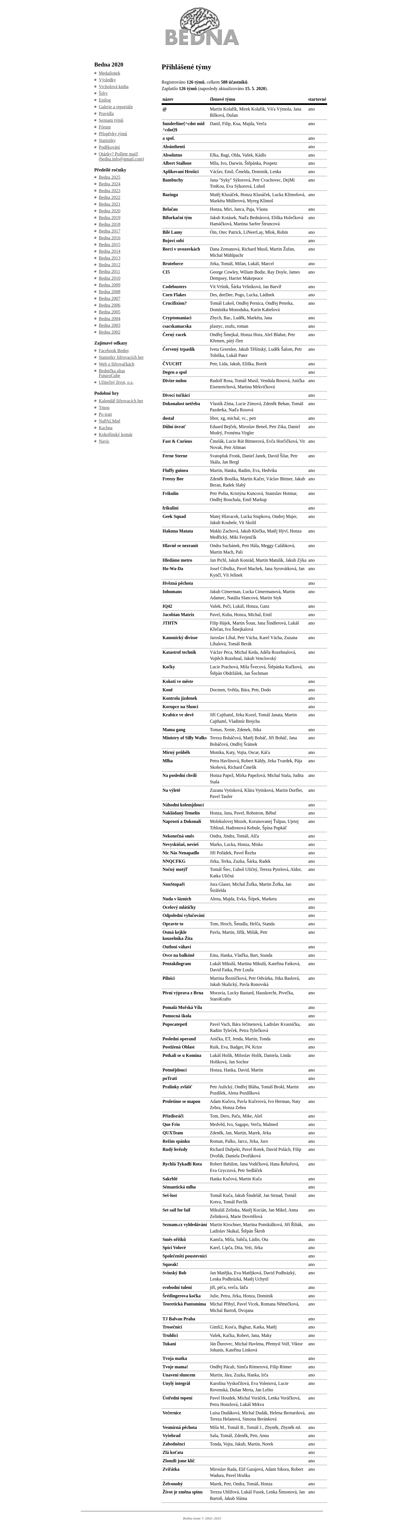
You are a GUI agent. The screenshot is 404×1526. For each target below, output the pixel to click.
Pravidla (106, 113)
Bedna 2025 (109, 177)
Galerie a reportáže (116, 106)
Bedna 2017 (109, 231)
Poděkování (109, 147)
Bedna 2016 (109, 237)
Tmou (104, 407)
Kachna (106, 427)
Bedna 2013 (109, 258)
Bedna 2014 (109, 251)
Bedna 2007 (109, 298)
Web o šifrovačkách (116, 364)
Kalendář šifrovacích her (121, 400)
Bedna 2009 (109, 285)
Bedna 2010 (109, 278)
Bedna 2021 (109, 204)
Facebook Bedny (114, 350)
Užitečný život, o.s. (116, 382)
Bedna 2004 (109, 318)
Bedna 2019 (109, 217)
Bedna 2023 (109, 190)
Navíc (104, 441)
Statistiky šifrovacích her (121, 357)
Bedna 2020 (109, 210)
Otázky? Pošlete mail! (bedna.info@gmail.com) (121, 156)
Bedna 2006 (109, 305)
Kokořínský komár (115, 434)
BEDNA (202, 8)
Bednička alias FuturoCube (112, 373)
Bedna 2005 (109, 311)
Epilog (105, 100)
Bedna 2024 (109, 184)
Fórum (105, 127)
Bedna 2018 (109, 224)
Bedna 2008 (109, 291)
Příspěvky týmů (113, 133)
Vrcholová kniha (113, 86)
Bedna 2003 (109, 325)
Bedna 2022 (109, 197)
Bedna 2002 (109, 332)
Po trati (105, 414)
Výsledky (107, 79)
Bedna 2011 (109, 271)
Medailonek (109, 73)
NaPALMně (109, 421)
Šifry (103, 93)
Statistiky (107, 140)
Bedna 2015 (109, 244)
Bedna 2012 (109, 264)
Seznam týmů (111, 120)
